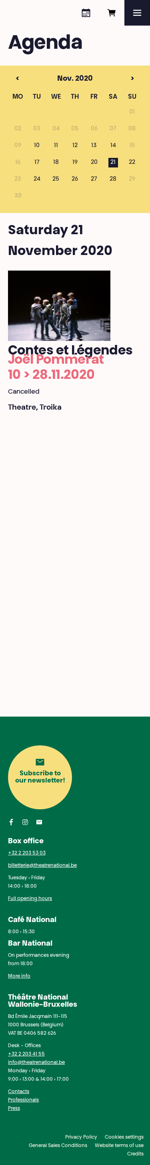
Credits (135, 1154)
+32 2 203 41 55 (26, 1054)
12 (75, 146)
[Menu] (137, 13)
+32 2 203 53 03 (27, 853)
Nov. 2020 (59, 79)
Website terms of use (119, 1145)
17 (37, 162)
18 (56, 162)
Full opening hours (30, 898)
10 (37, 146)
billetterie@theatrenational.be (42, 865)
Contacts (18, 1091)
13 (94, 146)
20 (94, 162)
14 (113, 146)
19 (75, 162)
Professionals (23, 1100)
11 (56, 146)
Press (14, 1108)
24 (37, 179)
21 (113, 162)
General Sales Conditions (58, 1145)
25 (55, 179)
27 (94, 179)
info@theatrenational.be (36, 1062)
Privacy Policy (81, 1137)
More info (19, 976)
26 (75, 179)
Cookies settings (124, 1137)
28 (113, 179)
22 (132, 162)
